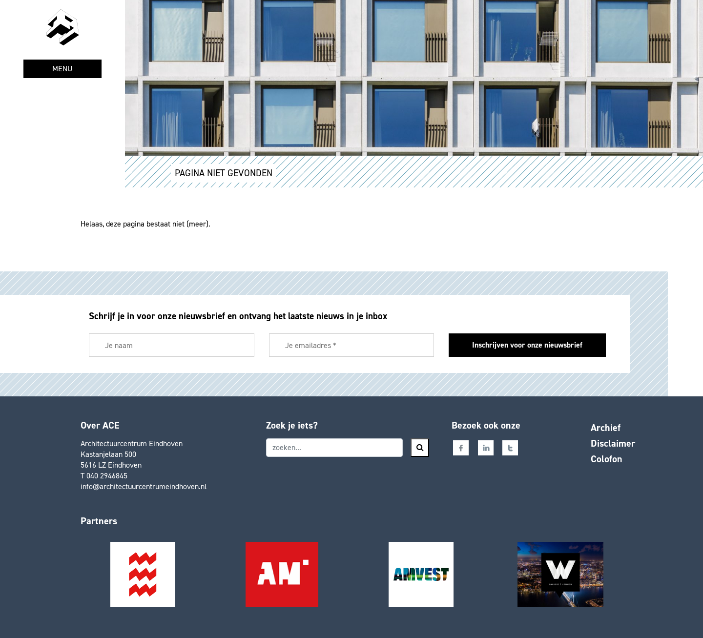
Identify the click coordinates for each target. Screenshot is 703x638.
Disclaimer (613, 443)
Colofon (606, 459)
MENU (62, 68)
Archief (605, 427)
